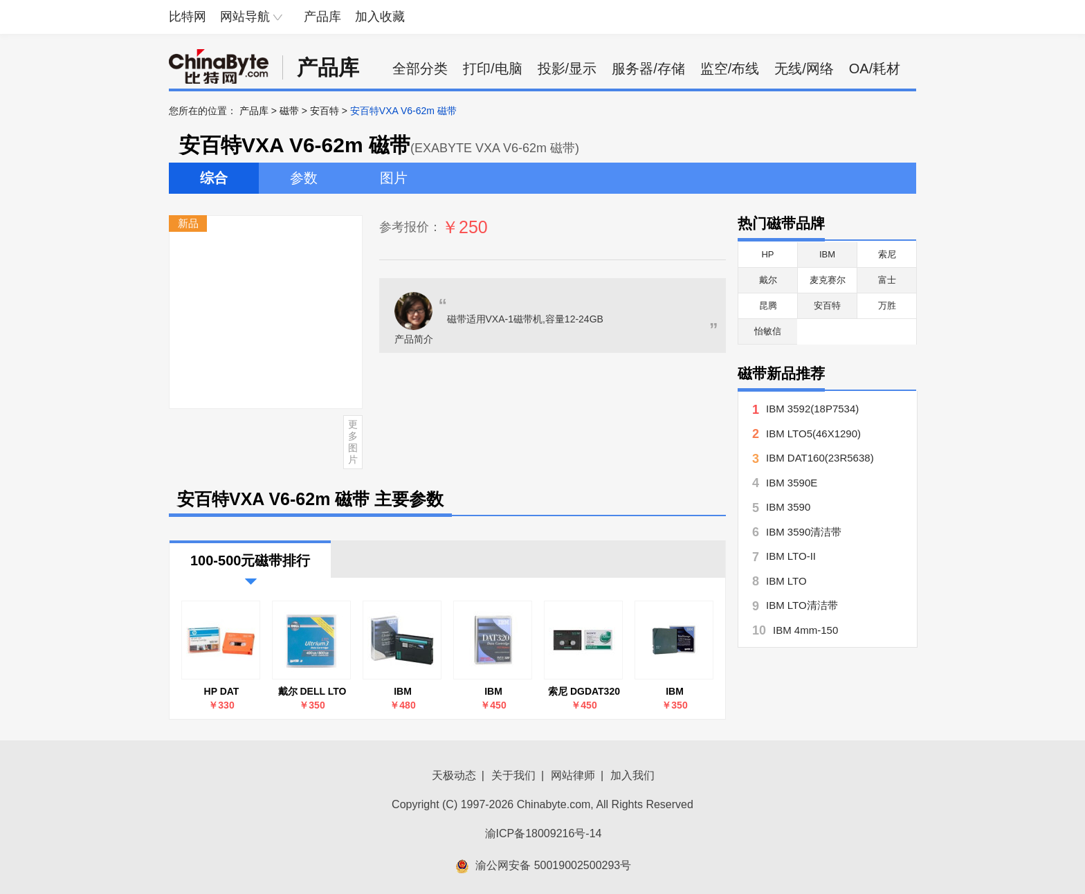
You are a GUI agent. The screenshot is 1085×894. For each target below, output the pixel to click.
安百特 (324, 110)
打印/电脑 (492, 68)
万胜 (887, 305)
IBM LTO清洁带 (802, 605)
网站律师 (573, 775)
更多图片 (353, 441)
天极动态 (454, 775)
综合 (214, 177)
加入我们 (632, 775)
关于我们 (513, 775)
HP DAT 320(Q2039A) (221, 691)
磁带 (289, 110)
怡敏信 (767, 331)
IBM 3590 (788, 507)
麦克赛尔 (828, 280)
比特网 (187, 17)
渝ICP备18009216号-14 (543, 833)
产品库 (322, 17)
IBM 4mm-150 (805, 630)
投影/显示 (567, 68)
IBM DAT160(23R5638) (820, 458)
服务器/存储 (648, 68)
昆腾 (768, 305)
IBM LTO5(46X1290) (813, 433)
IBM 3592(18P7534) (812, 408)
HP (767, 254)
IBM (827, 254)
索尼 (887, 254)
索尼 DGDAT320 (584, 691)
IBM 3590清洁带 (803, 532)
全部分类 (420, 68)
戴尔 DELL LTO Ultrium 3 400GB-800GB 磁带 (312, 691)
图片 (394, 177)
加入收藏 (380, 17)
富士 (887, 280)
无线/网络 (804, 68)
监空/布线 (730, 68)
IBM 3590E (791, 483)
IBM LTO (786, 581)
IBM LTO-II (791, 556)
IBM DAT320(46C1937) (493, 691)
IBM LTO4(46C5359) (675, 691)
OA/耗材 (874, 68)
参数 (304, 177)
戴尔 (768, 280)
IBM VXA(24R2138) (403, 691)
